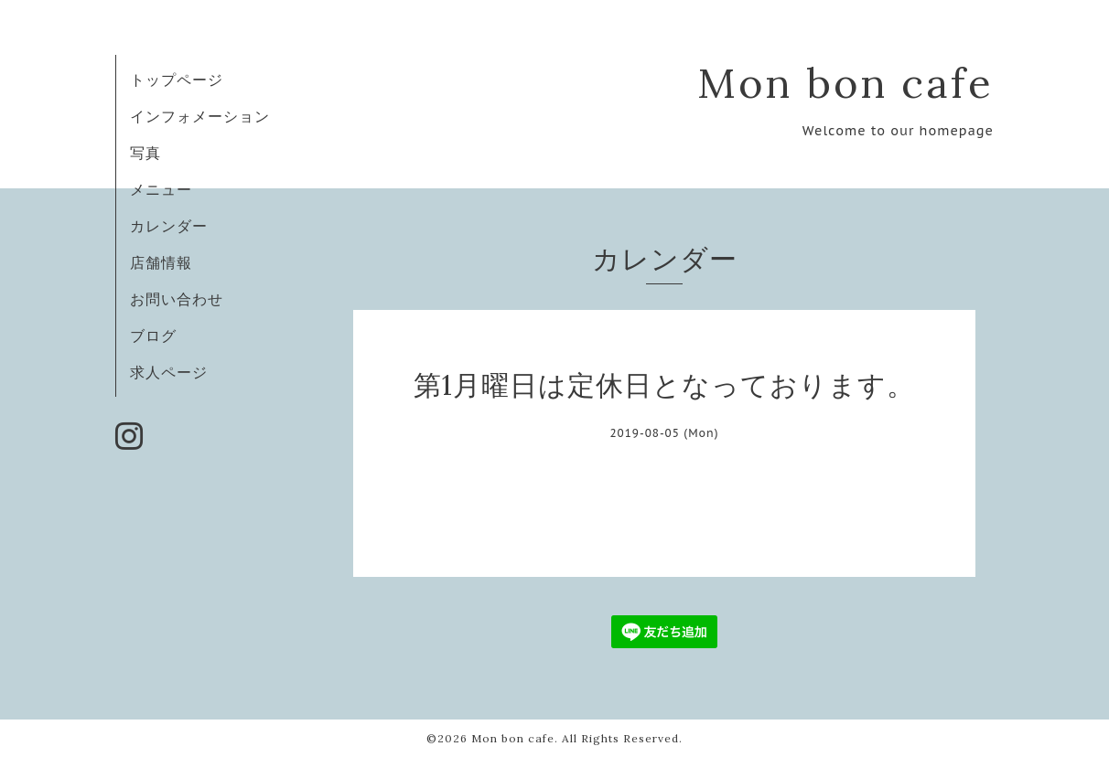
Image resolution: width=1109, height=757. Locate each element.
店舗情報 (161, 262)
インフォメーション (200, 116)
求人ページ (169, 372)
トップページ (176, 79)
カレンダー (169, 226)
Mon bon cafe (845, 83)
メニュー (161, 189)
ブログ (153, 335)
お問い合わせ (176, 299)
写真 (145, 153)
